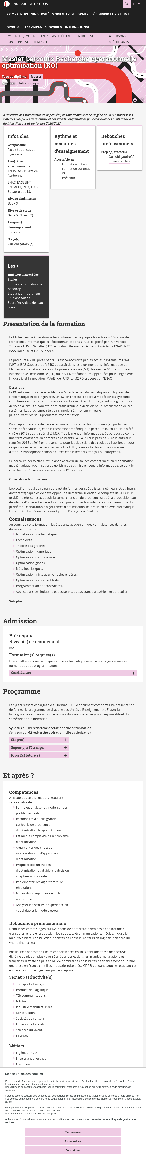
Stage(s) (17, 739)
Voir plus (15, 601)
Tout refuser (73, 1150)
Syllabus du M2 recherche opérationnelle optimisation (50, 732)
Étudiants (121, 42)
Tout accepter (73, 1132)
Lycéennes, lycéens (22, 36)
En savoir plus (119, 161)
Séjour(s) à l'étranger (28, 747)
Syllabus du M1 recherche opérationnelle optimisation (50, 728)
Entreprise (85, 36)
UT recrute (41, 42)
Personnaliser (73, 1141)
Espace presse (18, 42)
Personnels (122, 36)
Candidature (21, 672)
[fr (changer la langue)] (137, 3)
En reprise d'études (57, 36)
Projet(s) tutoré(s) (25, 755)
